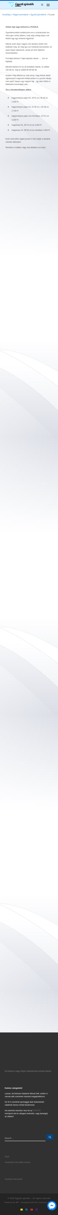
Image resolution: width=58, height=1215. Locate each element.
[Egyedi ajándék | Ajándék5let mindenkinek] (11, 4)
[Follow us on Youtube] (31, 1210)
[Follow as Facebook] (26, 1210)
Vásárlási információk (13, 1179)
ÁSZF (7, 1157)
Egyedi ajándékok (38, 14)
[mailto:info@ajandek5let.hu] (21, 1210)
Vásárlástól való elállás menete (17, 1162)
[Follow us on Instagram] (37, 1210)
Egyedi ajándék (22, 1198)
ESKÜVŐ (37, 1110)
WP (17, 1202)
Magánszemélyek (20, 14)
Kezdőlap (6, 14)
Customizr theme (46, 1202)
